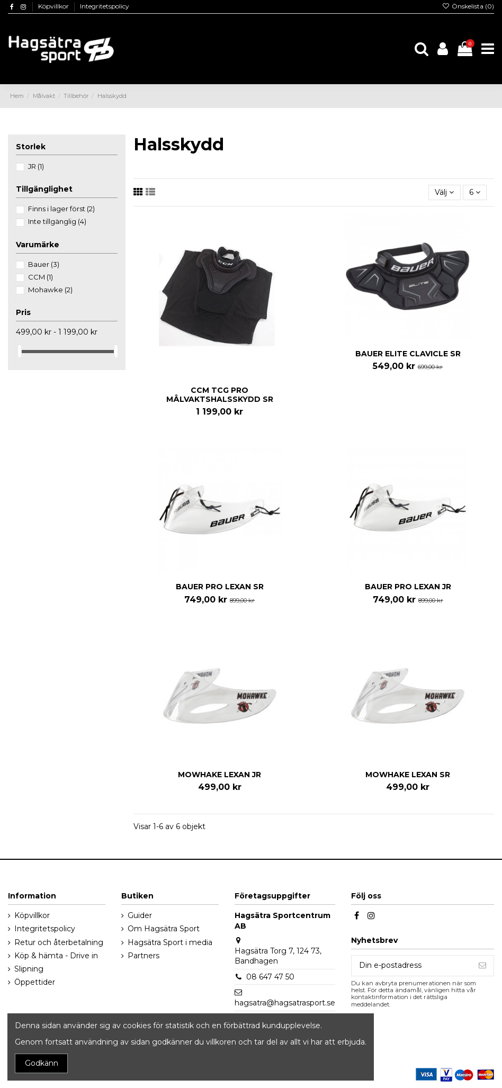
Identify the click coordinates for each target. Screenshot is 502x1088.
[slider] (19, 351)
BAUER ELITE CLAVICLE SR (408, 353)
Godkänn (41, 1063)
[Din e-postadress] (411, 966)
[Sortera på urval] (444, 192)
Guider (140, 915)
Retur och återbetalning (58, 942)
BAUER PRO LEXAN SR (220, 586)
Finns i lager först (61, 208)
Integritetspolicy (104, 6)
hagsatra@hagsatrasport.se (285, 1003)
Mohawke (50, 289)
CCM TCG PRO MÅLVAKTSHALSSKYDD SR (219, 394)
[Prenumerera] (482, 966)
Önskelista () (468, 6)
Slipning (28, 969)
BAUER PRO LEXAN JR (408, 586)
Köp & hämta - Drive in (56, 955)
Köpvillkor (54, 6)
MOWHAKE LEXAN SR (407, 774)
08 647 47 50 (270, 977)
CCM (40, 277)
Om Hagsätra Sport (164, 928)
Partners (143, 955)
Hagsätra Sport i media (170, 942)
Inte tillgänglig (57, 221)
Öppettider (34, 982)
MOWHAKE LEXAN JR (219, 774)
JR (36, 166)
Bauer (43, 264)
